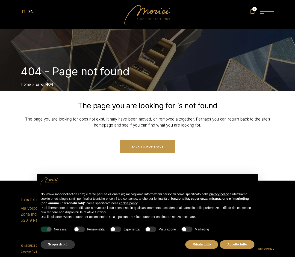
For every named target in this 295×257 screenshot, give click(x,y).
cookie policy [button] (128, 203)
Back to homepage (148, 146)
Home (26, 84)
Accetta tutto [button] (237, 244)
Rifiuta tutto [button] (202, 244)
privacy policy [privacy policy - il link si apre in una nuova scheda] (219, 194)
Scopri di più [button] (58, 244)
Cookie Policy (30, 251)
